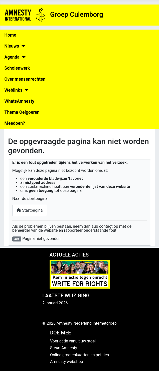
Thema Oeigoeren (22, 112)
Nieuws (12, 46)
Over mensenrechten (25, 79)
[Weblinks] (25, 90)
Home (10, 35)
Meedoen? (15, 123)
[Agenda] (23, 57)
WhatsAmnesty (19, 101)
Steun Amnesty (63, 347)
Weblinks (14, 90)
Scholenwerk (17, 68)
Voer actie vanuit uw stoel (73, 341)
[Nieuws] (22, 46)
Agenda (12, 57)
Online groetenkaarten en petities (79, 354)
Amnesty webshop (66, 361)
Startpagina (30, 210)
